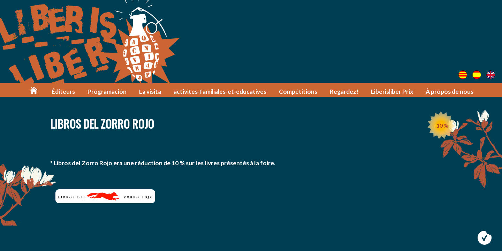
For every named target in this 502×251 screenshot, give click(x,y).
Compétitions (298, 91)
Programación (107, 91)
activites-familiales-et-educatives (220, 91)
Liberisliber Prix (392, 91)
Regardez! (344, 91)
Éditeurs (63, 91)
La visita (150, 91)
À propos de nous (449, 91)
